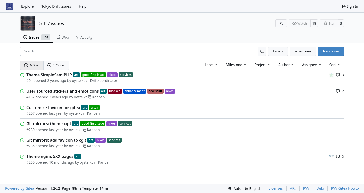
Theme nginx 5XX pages (49, 156)
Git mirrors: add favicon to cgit (56, 140)
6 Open (32, 65)
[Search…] (262, 51)
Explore (27, 6)
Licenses (276, 188)
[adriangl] (331, 156)
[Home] (10, 6)
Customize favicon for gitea (53, 107)
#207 (30, 113)
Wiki (320, 188)
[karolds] (331, 74)
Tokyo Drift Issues (56, 6)
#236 (30, 145)
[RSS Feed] (281, 23)
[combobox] (211, 64)
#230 (30, 129)
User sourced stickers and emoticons (62, 91)
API (293, 188)
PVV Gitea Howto (345, 188)
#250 (30, 162)
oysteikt (78, 80)
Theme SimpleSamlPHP (49, 74)
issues (57, 23)
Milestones (302, 51)
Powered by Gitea (19, 188)
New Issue (331, 51)
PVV (306, 188)
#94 (29, 80)
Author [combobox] (286, 64)
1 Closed (56, 65)
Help (83, 6)
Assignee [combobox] (312, 64)
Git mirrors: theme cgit (48, 123)
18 (314, 23)
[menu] (335, 64)
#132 (30, 97)
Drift (42, 23)
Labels (278, 51)
